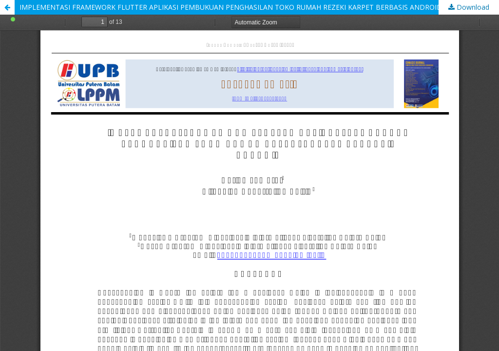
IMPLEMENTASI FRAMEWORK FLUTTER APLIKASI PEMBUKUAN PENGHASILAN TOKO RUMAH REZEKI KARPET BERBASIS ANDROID (230, 7)
